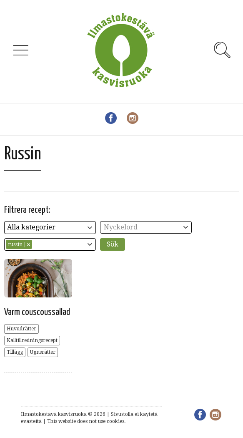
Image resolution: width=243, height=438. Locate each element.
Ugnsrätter (42, 352)
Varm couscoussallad (37, 312)
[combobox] (50, 227)
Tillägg (15, 352)
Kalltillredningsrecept (32, 340)
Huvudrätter (21, 329)
